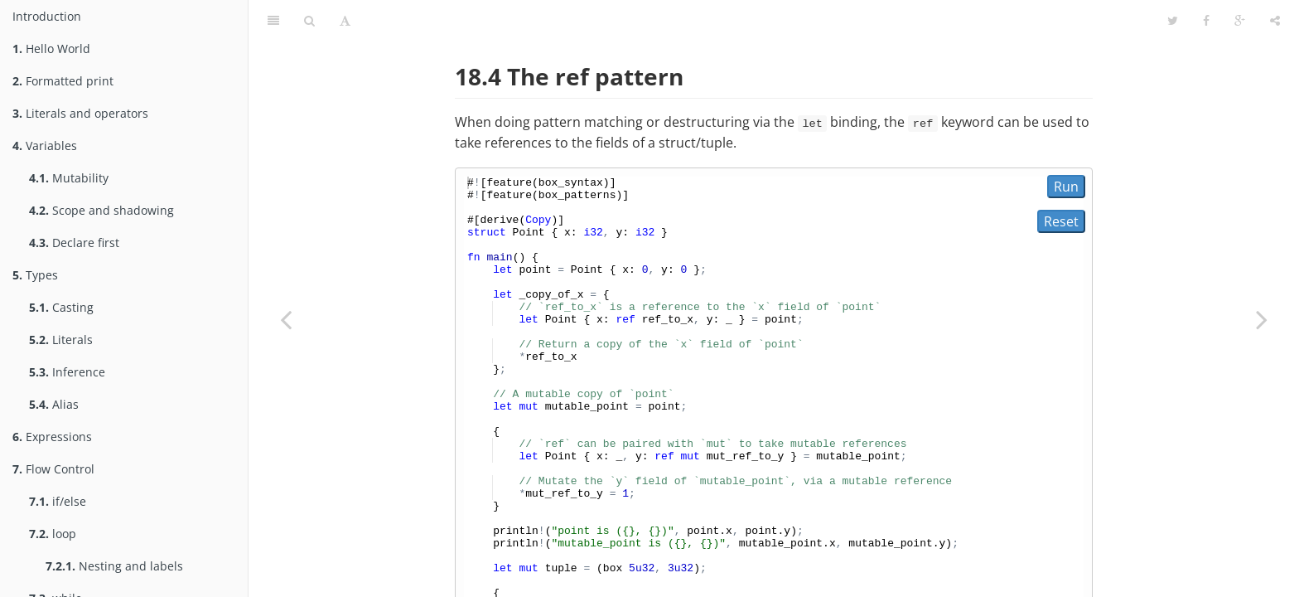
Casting (61, 307)
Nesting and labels (114, 566)
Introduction (46, 16)
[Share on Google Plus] (1240, 20)
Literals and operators (80, 113)
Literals (61, 339)
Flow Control (53, 469)
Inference (67, 372)
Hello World (51, 48)
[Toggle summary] (273, 20)
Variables (44, 145)
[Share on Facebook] (1206, 20)
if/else (57, 501)
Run (1066, 186)
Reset (1061, 221)
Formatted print (62, 81)
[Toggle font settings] (345, 20)
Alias (54, 404)
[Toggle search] (309, 20)
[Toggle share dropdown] (1275, 20)
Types (35, 275)
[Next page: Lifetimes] (1261, 319)
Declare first (74, 242)
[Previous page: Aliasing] (286, 319)
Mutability (69, 178)
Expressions (52, 436)
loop (52, 533)
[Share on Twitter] (1172, 20)
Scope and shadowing (101, 210)
